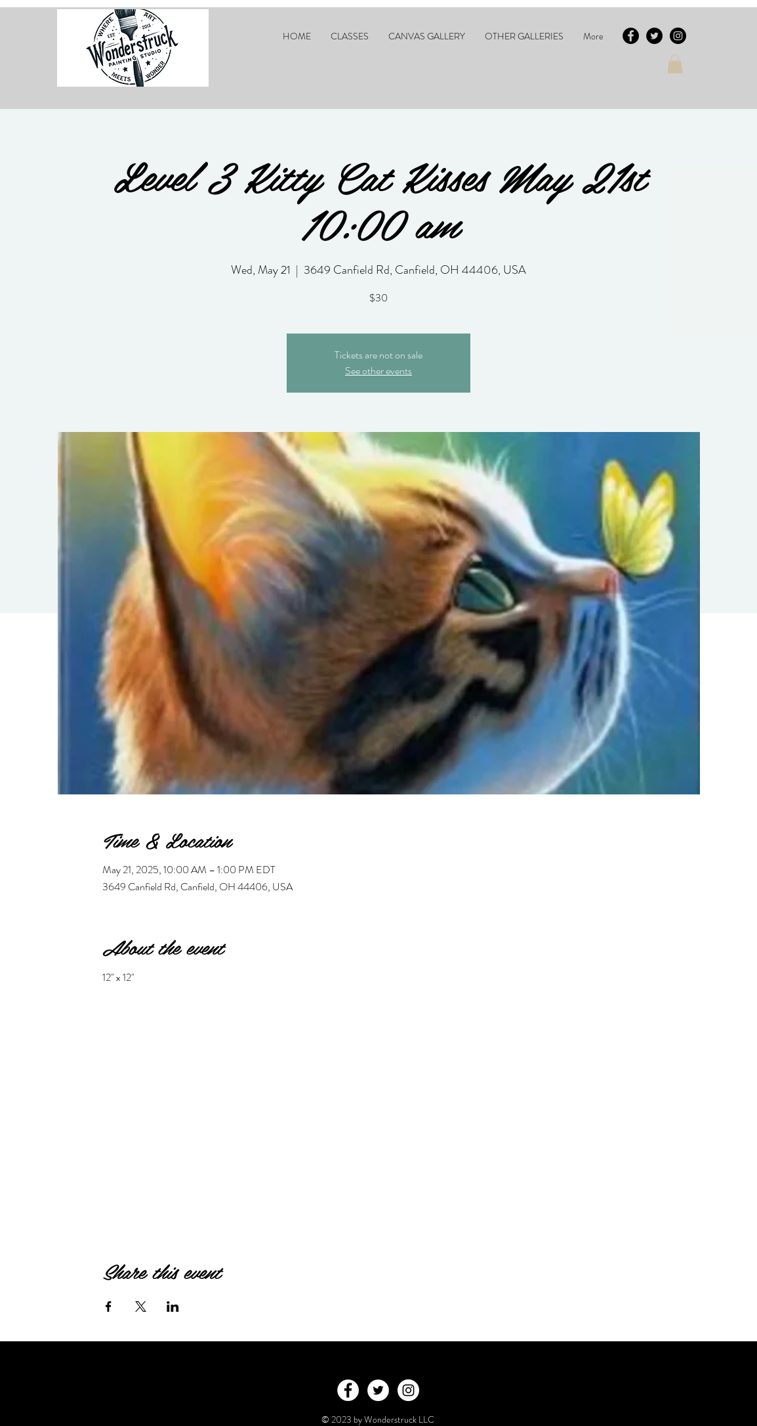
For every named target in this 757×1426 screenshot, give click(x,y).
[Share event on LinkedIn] (173, 1306)
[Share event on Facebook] (108, 1306)
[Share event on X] (140, 1306)
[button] (349, 36)
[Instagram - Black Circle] (678, 36)
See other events (378, 370)
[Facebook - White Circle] (348, 1390)
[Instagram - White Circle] (408, 1390)
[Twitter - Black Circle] (654, 36)
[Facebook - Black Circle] (631, 36)
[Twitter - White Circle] (378, 1390)
